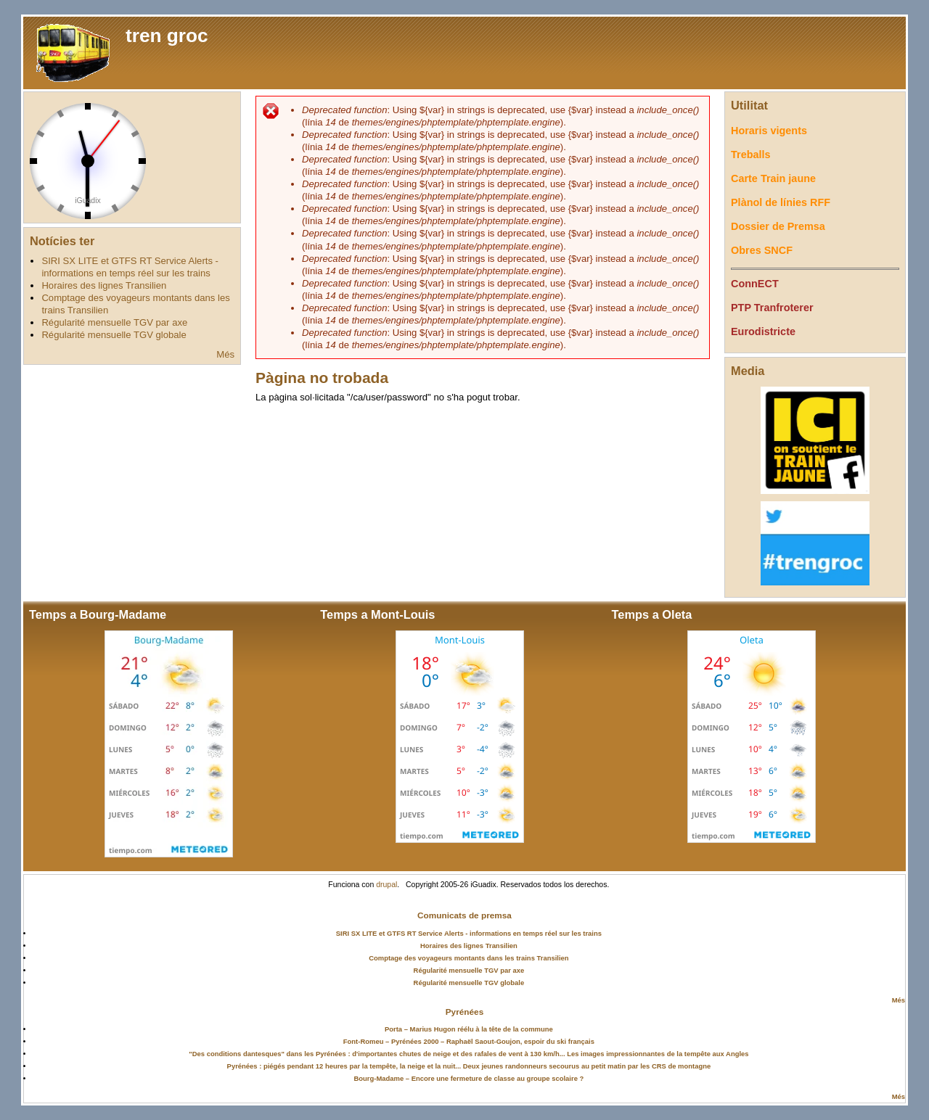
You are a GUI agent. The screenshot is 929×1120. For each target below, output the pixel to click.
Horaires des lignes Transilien (103, 285)
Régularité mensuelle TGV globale (113, 334)
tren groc (167, 35)
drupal (386, 885)
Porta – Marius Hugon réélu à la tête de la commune (469, 1029)
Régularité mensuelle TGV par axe (114, 322)
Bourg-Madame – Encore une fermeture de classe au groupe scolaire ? (469, 1078)
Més (225, 354)
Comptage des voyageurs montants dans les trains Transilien (468, 958)
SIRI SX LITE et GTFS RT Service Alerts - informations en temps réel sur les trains (469, 933)
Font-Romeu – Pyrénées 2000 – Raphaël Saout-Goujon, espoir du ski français (468, 1041)
